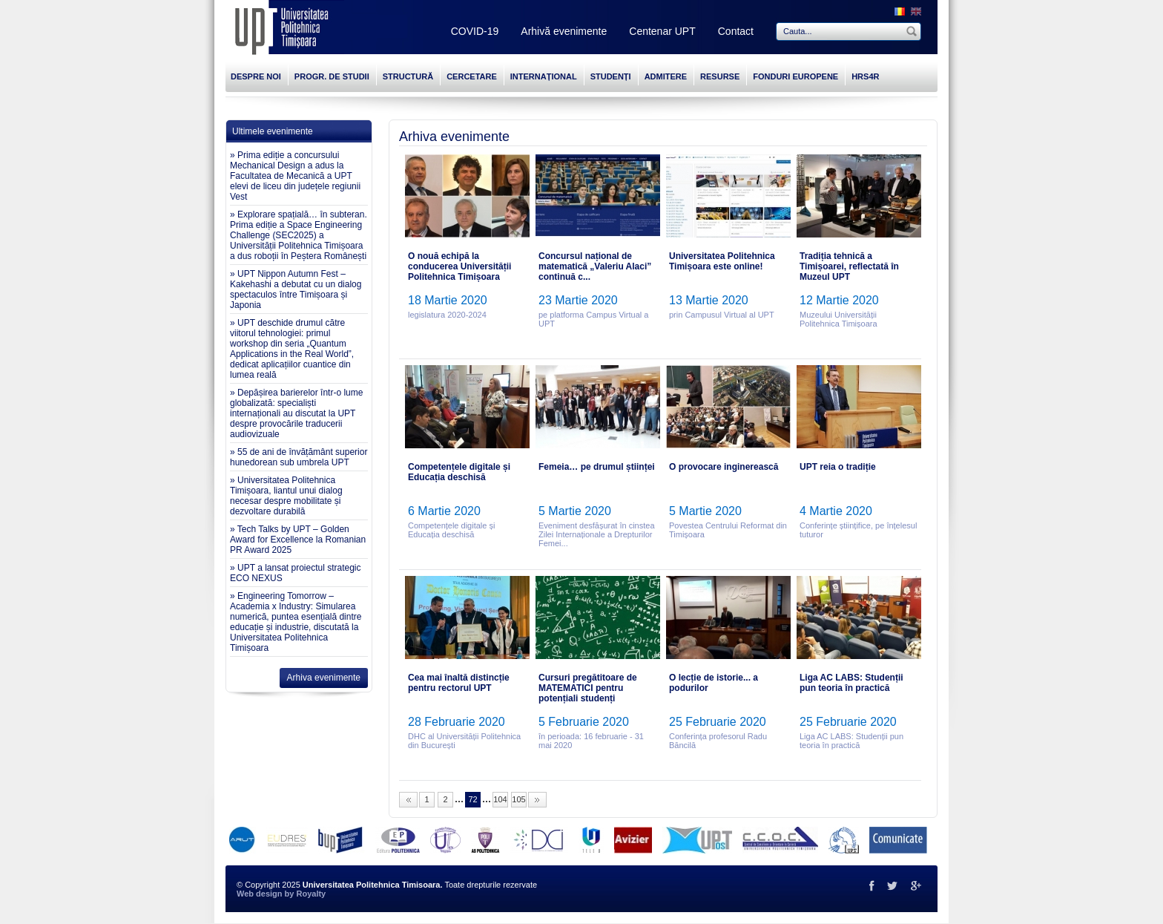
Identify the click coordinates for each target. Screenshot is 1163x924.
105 (518, 799)
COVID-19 (475, 31)
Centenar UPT (662, 31)
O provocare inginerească (723, 467)
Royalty (311, 893)
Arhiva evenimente (323, 677)
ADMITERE (666, 76)
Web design (260, 893)
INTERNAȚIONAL (543, 76)
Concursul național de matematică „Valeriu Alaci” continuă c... (594, 266)
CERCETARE (472, 76)
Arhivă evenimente (564, 31)
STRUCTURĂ (408, 76)
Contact (736, 31)
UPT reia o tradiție (838, 467)
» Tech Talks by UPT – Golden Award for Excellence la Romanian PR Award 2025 (298, 539)
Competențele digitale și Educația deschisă (459, 472)
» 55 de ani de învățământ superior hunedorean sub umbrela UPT (298, 457)
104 (500, 799)
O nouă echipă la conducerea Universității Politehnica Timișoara (459, 266)
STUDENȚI (610, 76)
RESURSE (719, 76)
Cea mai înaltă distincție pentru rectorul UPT (459, 682)
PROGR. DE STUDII (331, 76)
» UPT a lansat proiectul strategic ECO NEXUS (295, 573)
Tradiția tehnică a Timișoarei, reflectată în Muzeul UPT (849, 266)
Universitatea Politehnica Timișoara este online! (722, 261)
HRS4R (865, 76)
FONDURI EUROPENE (795, 76)
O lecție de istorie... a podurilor (713, 682)
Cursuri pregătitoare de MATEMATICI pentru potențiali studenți (587, 688)
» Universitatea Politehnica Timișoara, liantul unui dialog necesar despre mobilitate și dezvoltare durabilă (286, 496)
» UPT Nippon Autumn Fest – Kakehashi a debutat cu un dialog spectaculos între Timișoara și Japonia (295, 289)
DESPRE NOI (256, 76)
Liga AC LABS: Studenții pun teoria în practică (851, 682)
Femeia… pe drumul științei (596, 467)
